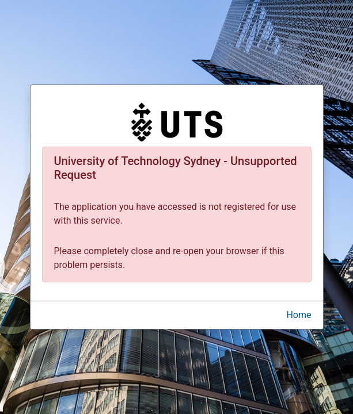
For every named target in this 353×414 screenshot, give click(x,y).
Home (298, 314)
